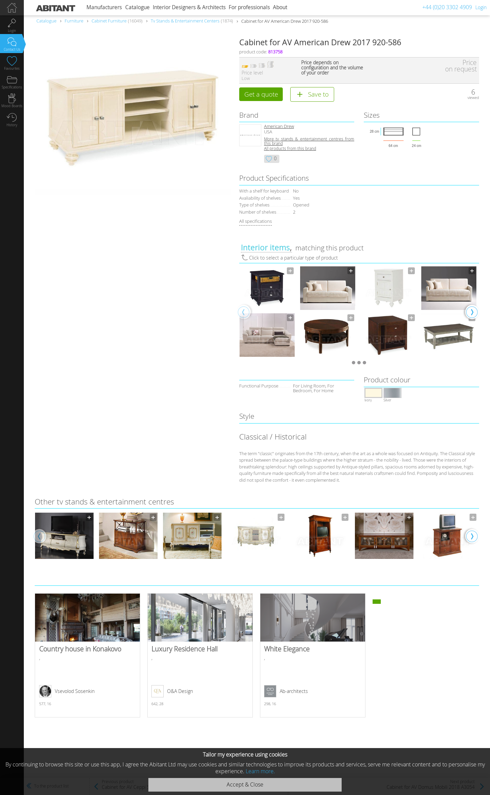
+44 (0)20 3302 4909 (447, 7)
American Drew (279, 127)
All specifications (255, 221)
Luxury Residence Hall (200, 656)
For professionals (249, 7)
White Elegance (312, 656)
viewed (473, 97)
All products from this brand (290, 149)
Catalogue (137, 7)
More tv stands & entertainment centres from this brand (309, 141)
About (280, 7)
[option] (267, 312)
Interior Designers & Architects (189, 7)
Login (481, 7)
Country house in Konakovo (87, 656)
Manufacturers (104, 7)
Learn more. (260, 771)
